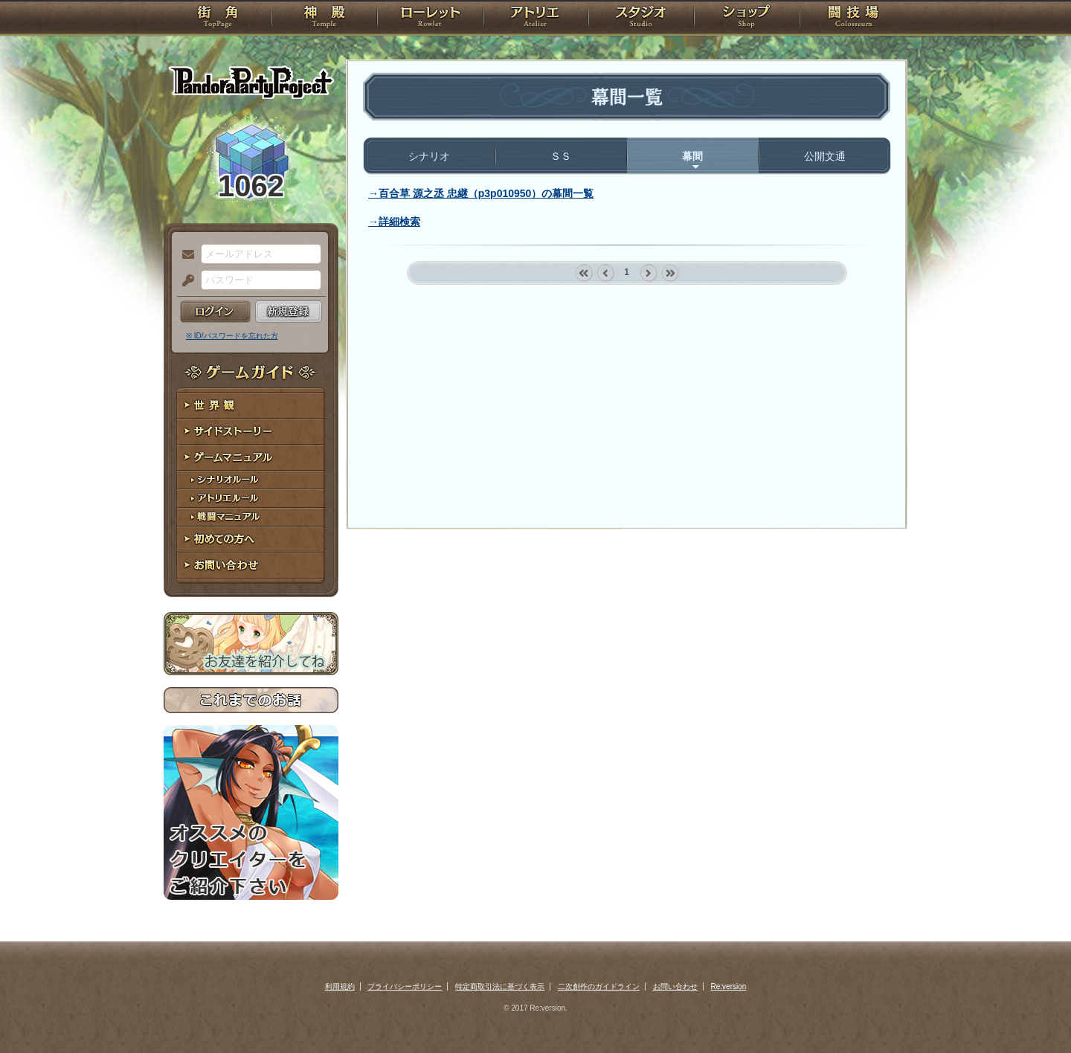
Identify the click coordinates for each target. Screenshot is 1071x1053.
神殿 (324, 18)
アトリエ (535, 18)
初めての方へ (251, 539)
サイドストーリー (251, 432)
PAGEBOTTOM (1034, 1012)
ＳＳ (560, 156)
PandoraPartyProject (251, 81)
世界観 (251, 406)
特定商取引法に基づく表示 (499, 986)
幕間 (692, 156)
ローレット (430, 18)
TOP (217, 18)
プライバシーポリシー (404, 986)
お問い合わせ (251, 566)
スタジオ (641, 18)
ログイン (215, 311)
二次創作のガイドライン (599, 986)
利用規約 (340, 986)
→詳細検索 (394, 222)
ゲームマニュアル (251, 458)
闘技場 (853, 18)
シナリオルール (251, 480)
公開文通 (825, 156)
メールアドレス (184, 255)
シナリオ (429, 156)
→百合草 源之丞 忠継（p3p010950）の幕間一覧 (481, 193)
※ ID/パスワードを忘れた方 (232, 336)
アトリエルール (251, 498)
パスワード (184, 281)
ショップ (747, 18)
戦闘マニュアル (251, 517)
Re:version (729, 986)
